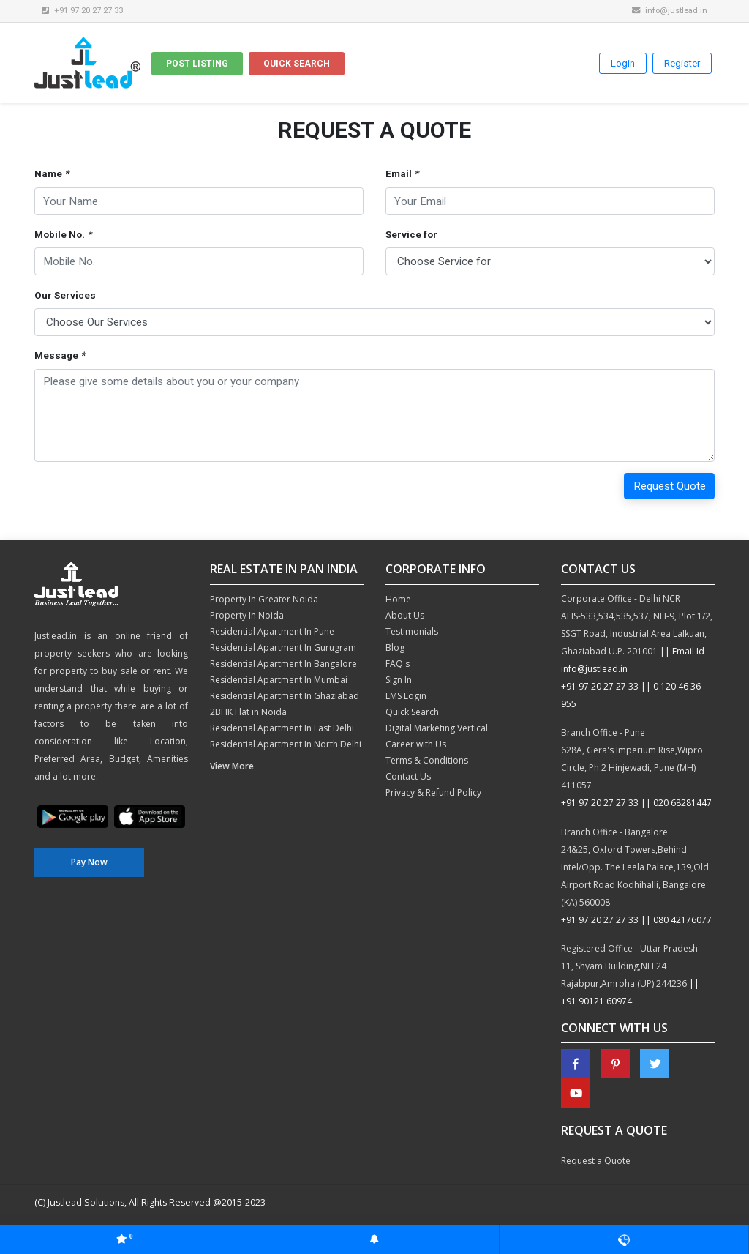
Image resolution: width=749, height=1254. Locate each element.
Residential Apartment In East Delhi (282, 728)
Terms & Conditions (426, 760)
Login (623, 63)
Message (59, 355)
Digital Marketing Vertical (436, 728)
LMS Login (405, 696)
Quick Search (296, 64)
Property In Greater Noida (264, 599)
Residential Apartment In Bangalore (283, 663)
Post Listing (197, 64)
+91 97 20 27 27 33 (600, 686)
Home (398, 599)
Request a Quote (596, 1160)
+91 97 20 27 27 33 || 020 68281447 (636, 802)
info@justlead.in (669, 10)
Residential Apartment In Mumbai (278, 679)
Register (682, 63)
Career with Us (415, 744)
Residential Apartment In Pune (272, 631)
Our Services (65, 295)
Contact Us (408, 776)
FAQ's (397, 663)
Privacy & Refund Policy (433, 792)
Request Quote (669, 486)
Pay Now (89, 862)
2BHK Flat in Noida (248, 712)
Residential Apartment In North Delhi (285, 744)
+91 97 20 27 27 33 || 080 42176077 (636, 920)
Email (401, 173)
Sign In (398, 679)
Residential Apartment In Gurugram (283, 647)
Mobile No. (62, 234)
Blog (394, 647)
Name (51, 173)
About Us (404, 615)
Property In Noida (247, 615)
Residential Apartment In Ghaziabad (284, 696)
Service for (411, 234)
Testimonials (411, 631)
